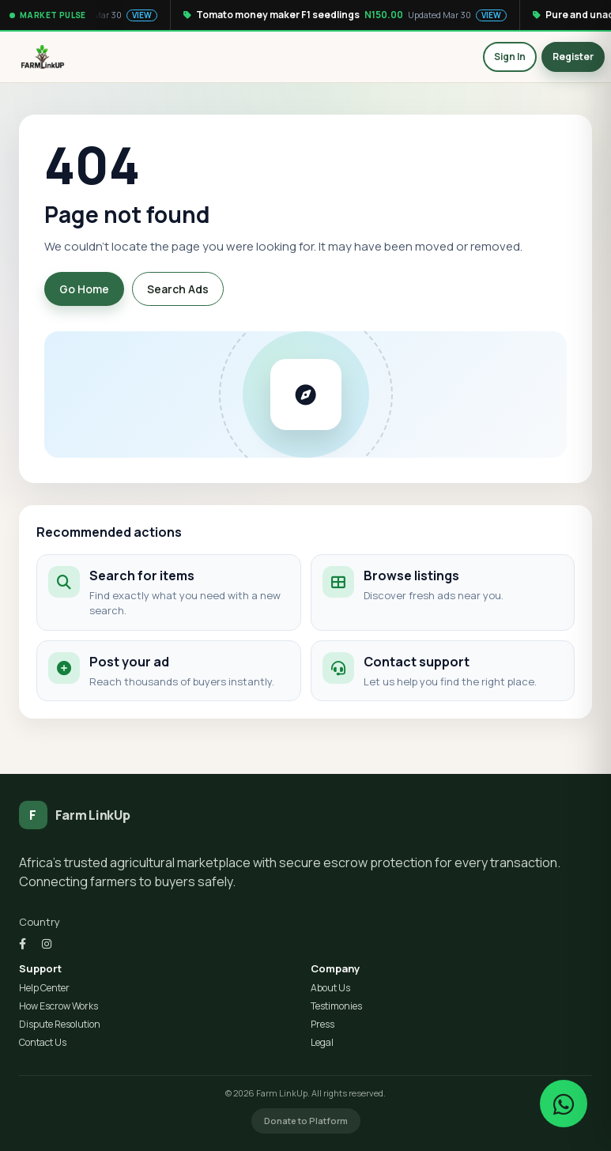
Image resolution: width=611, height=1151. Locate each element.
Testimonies (336, 1006)
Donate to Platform (306, 1120)
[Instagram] (46, 943)
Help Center (44, 988)
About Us (330, 988)
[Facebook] (22, 943)
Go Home (84, 288)
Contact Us (42, 1042)
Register (573, 56)
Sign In (510, 56)
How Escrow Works (58, 1006)
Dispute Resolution (59, 1024)
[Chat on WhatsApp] (563, 1103)
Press (322, 1024)
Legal (322, 1042)
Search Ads (178, 288)
